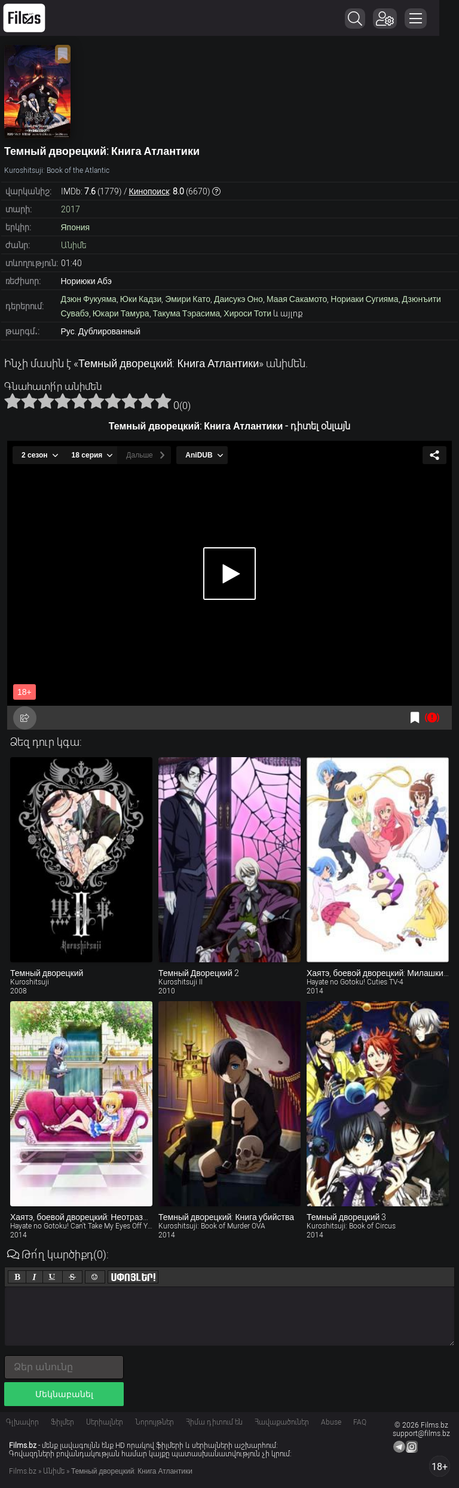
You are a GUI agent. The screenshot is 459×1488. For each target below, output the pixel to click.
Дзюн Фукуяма (89, 299)
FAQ (359, 1422)
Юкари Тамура (121, 313)
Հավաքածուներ (282, 1422)
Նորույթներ (154, 1422)
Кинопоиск (149, 191)
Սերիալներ (104, 1422)
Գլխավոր (22, 1422)
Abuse (331, 1422)
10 (163, 400)
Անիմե (73, 245)
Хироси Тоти (247, 313)
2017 (70, 209)
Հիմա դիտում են (214, 1422)
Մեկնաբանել (64, 1394)
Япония (75, 227)
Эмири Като (187, 299)
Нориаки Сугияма (364, 299)
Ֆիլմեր (62, 1422)
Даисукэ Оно (238, 299)
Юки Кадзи (140, 299)
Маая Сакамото (297, 299)
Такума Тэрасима (187, 313)
